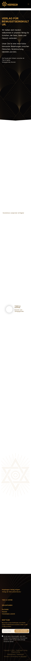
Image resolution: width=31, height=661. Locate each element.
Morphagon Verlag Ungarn (11, 589)
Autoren (4, 611)
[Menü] (28, 4)
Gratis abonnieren (21, 631)
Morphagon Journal (8, 614)
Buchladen (5, 609)
